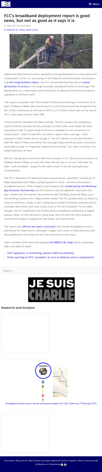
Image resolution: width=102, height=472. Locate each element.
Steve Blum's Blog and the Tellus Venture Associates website (31, 461)
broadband (9, 29)
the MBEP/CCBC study (61, 242)
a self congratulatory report (23, 82)
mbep (22, 29)
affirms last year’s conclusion (39, 226)
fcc (17, 29)
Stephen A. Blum (76, 461)
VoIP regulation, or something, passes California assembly (40, 253)
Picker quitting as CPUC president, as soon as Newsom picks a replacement (50, 257)
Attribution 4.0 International (51, 464)
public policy (32, 29)
